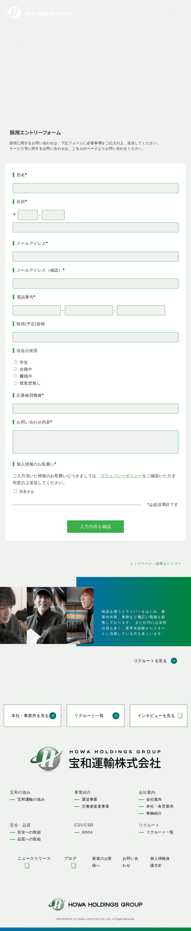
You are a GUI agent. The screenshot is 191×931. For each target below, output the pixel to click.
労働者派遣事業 (95, 806)
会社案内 (154, 799)
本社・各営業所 (160, 806)
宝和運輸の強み (31, 799)
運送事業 (89, 799)
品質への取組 (29, 839)
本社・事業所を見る (30, 716)
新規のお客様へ (102, 861)
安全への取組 (29, 832)
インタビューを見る (156, 716)
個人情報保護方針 (160, 861)
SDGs (87, 832)
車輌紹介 (154, 813)
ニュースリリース (34, 858)
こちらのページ (85, 148)
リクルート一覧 (89, 716)
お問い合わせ (130, 861)
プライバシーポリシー (121, 476)
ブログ (70, 858)
